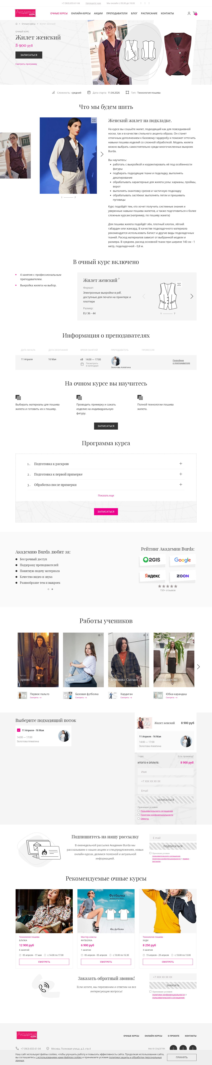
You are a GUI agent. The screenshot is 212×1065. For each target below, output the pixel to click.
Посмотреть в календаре (92, 364)
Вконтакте (173, 1048)
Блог (134, 13)
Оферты (145, 818)
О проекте (173, 1036)
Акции (98, 13)
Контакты (167, 13)
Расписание (149, 13)
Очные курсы (59, 13)
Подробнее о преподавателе (181, 361)
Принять (182, 1057)
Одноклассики (183, 1048)
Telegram (193, 1048)
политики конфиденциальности (166, 858)
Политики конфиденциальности (157, 814)
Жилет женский (100, 280)
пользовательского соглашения (166, 856)
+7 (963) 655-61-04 (71, 3)
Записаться (28, 55)
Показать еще (106, 495)
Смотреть (35, 697)
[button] (102, 154)
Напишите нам (93, 3)
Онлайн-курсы (81, 13)
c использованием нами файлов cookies (59, 1057)
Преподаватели (116, 13)
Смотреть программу (26, 64)
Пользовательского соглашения (157, 811)
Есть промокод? (186, 756)
